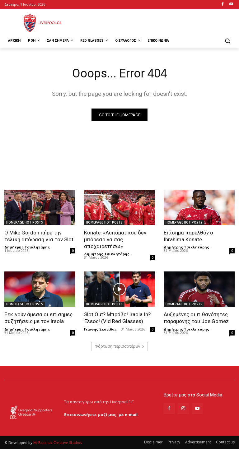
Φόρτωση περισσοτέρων (119, 346)
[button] (227, 41)
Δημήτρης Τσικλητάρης (27, 247)
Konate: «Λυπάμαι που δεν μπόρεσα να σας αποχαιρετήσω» (115, 239)
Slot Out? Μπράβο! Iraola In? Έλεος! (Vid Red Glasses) (117, 317)
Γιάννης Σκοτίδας (100, 329)
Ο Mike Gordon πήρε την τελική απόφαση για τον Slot (38, 236)
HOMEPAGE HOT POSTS (24, 222)
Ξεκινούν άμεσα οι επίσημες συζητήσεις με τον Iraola (38, 317)
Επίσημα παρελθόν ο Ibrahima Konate (188, 236)
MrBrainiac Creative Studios (57, 443)
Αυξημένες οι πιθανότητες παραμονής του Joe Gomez (196, 317)
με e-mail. (129, 414)
